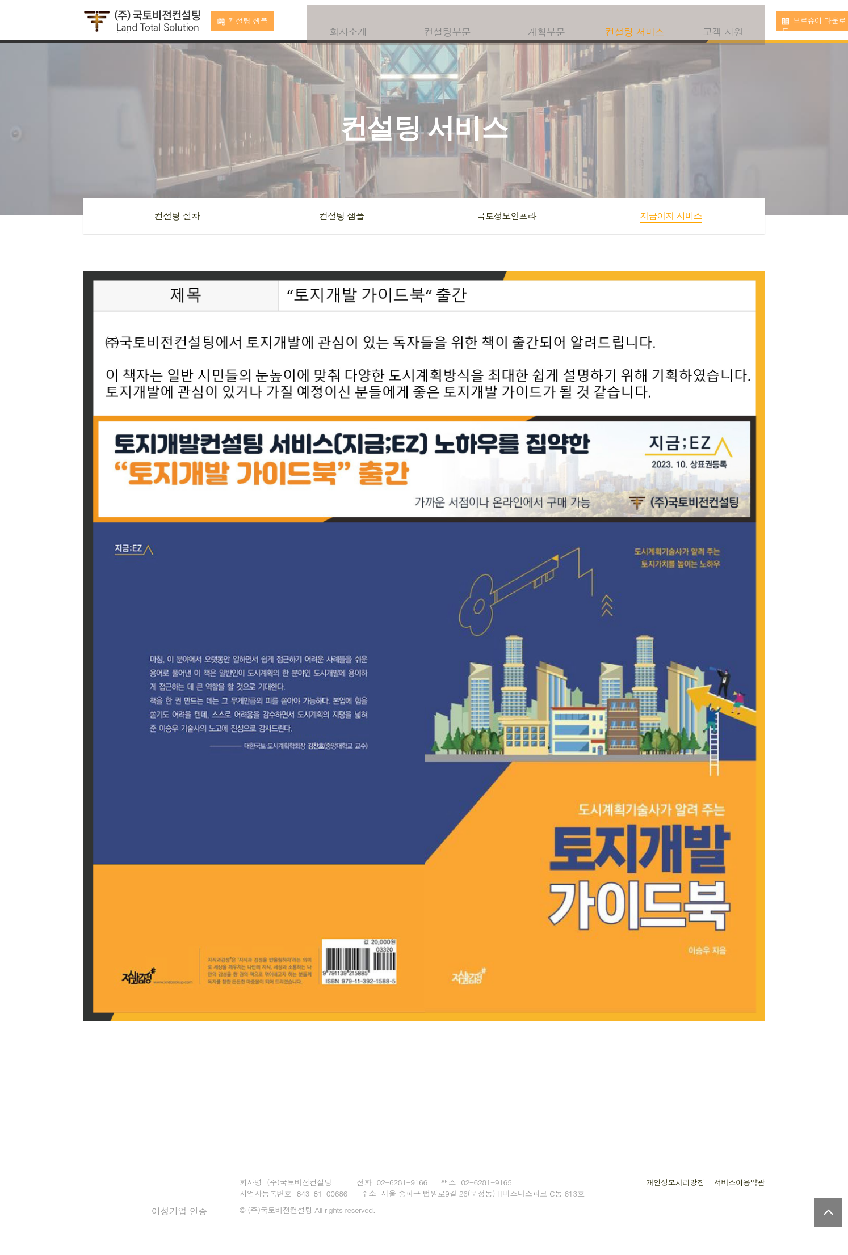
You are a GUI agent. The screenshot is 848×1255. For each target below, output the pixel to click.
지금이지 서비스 (671, 215)
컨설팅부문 (447, 21)
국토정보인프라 (506, 215)
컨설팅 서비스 (634, 21)
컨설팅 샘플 (341, 215)
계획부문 (546, 21)
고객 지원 (723, 21)
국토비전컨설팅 (141, 22)
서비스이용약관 (738, 1182)
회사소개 (348, 21)
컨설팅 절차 (176, 215)
